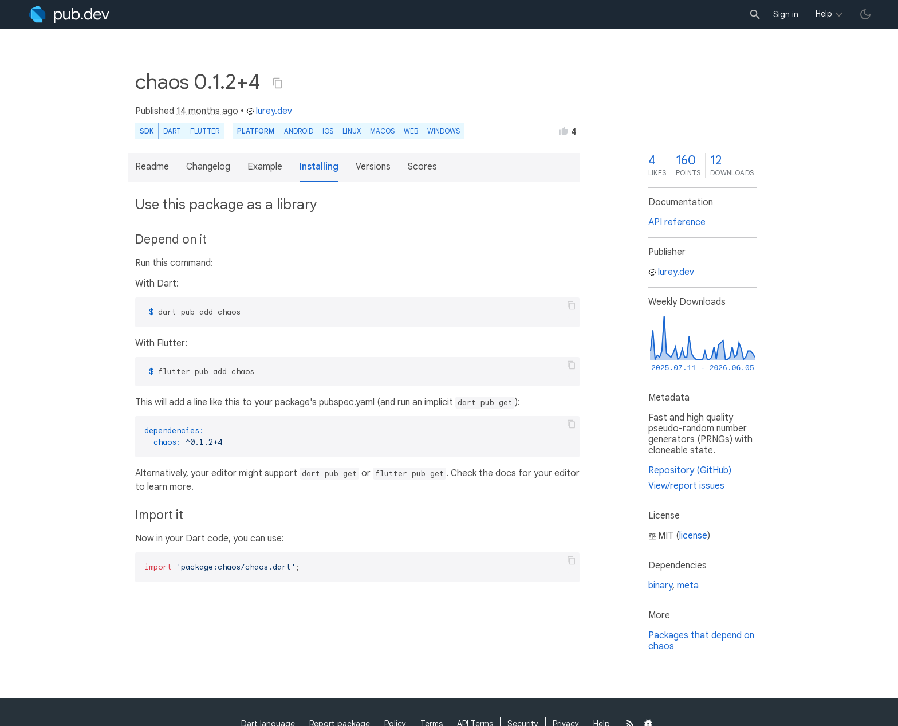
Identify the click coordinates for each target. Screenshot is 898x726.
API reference (677, 222)
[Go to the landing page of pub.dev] (69, 14)
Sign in (785, 14)
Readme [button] (152, 166)
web (411, 131)
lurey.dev (269, 111)
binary (660, 585)
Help (824, 14)
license (693, 535)
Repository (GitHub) (689, 470)
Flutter (204, 131)
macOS (382, 131)
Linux (351, 131)
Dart (172, 131)
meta (688, 585)
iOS (327, 131)
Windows (443, 131)
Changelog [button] (208, 166)
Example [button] (264, 166)
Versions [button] (373, 166)
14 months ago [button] (207, 111)
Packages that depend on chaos (701, 641)
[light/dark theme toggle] (865, 14)
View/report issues (686, 486)
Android (298, 131)
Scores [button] (422, 166)
